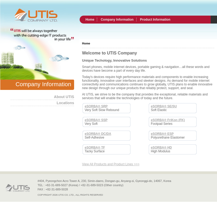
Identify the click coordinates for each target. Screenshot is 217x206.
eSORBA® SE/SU (164, 106)
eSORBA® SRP (96, 106)
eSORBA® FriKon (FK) (168, 120)
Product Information (155, 19)
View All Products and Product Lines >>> (110, 164)
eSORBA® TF (95, 147)
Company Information (117, 19)
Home (89, 19)
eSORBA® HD (161, 147)
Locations (65, 103)
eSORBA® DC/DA (98, 134)
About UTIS (64, 97)
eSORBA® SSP (96, 120)
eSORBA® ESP (162, 134)
